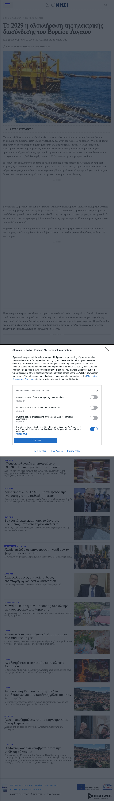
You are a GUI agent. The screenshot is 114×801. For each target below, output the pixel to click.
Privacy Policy (73, 451)
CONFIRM (35, 440)
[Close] (108, 350)
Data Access (57, 451)
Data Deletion (40, 451)
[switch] (94, 397)
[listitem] (57, 390)
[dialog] (57, 400)
